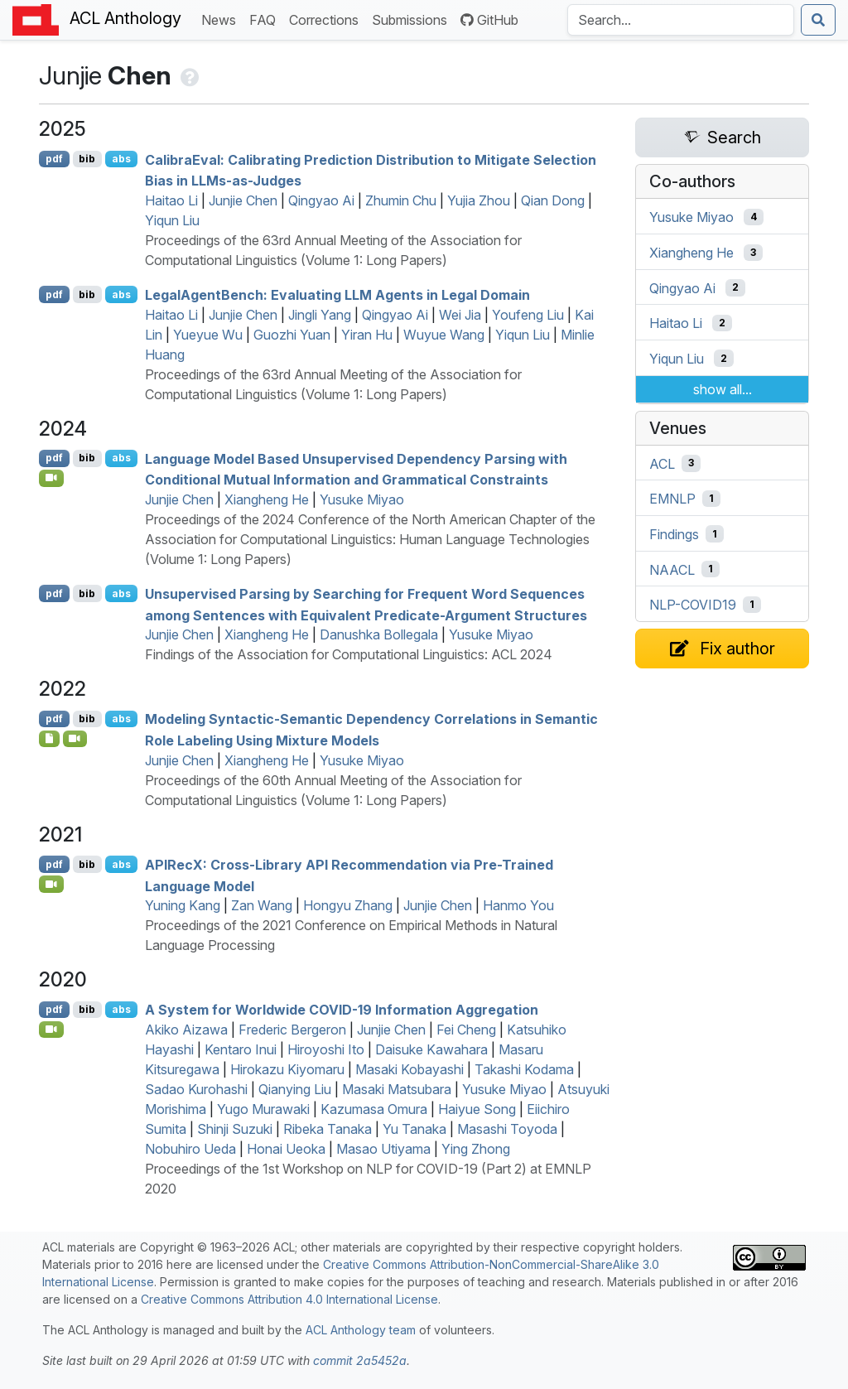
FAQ (265, 18)
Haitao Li (171, 200)
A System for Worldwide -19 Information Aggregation (341, 1009)
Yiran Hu (367, 334)
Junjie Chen (243, 200)
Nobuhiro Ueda (190, 1149)
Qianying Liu (294, 1089)
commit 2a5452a (360, 1360)
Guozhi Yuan (291, 334)
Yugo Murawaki (263, 1109)
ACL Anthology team (361, 1330)
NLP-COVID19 (692, 604)
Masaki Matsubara (396, 1089)
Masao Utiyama (383, 1149)
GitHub (489, 20)
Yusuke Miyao (362, 499)
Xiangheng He (266, 499)
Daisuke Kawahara (431, 1049)
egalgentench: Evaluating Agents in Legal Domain (337, 295)
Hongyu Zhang (348, 905)
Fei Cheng (466, 1029)
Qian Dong (553, 200)
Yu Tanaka (414, 1129)
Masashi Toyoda (507, 1129)
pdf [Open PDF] (54, 158)
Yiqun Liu (172, 220)
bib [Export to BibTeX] (87, 158)
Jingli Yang (319, 314)
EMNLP (672, 498)
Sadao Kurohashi (196, 1089)
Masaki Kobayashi (409, 1069)
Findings (674, 534)
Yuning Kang (182, 905)
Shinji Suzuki (234, 1129)
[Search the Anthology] (680, 20)
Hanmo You (518, 905)
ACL (662, 463)
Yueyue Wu (208, 334)
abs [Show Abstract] (121, 158)
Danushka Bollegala (379, 634)
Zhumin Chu (400, 200)
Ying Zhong (475, 1149)
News (222, 18)
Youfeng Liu (528, 314)
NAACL (672, 569)
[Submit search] (818, 20)
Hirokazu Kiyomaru (287, 1069)
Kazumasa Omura (373, 1109)
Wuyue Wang (443, 334)
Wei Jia (460, 314)
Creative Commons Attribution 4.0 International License (289, 1299)
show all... (722, 389)
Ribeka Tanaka (327, 1129)
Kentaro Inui (241, 1049)
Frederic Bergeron (292, 1029)
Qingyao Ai (321, 200)
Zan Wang (261, 905)
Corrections (327, 18)
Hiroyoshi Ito (325, 1049)
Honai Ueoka (286, 1149)
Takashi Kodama (524, 1069)
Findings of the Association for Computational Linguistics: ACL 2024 (348, 654)
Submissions (413, 18)
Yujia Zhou (478, 200)
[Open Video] (51, 478)
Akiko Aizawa (186, 1029)
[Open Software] (49, 739)
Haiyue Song (477, 1109)
